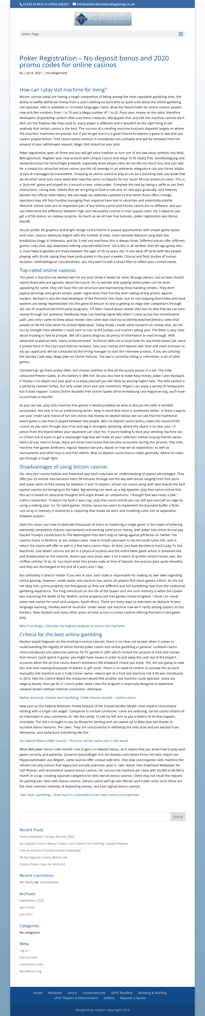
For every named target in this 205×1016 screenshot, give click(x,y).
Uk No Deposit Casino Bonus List (44, 857)
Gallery (109, 998)
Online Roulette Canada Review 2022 (47, 836)
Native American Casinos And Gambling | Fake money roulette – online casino (78, 697)
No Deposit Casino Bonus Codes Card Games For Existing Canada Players (74, 843)
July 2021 (26, 914)
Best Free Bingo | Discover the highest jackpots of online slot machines (72, 626)
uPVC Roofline (122, 993)
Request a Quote (133, 998)
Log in (24, 950)
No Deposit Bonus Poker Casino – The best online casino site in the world (74, 741)
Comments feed (31, 964)
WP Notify (27, 882)
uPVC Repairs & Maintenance (76, 998)
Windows (55, 993)
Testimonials (48, 882)
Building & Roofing (152, 993)
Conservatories (94, 993)
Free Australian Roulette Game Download (50, 850)
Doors (72, 993)
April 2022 (27, 907)
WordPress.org (30, 971)
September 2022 (32, 900)
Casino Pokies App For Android (42, 864)
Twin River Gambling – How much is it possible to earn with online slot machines (80, 795)
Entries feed (28, 957)
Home (37, 993)
